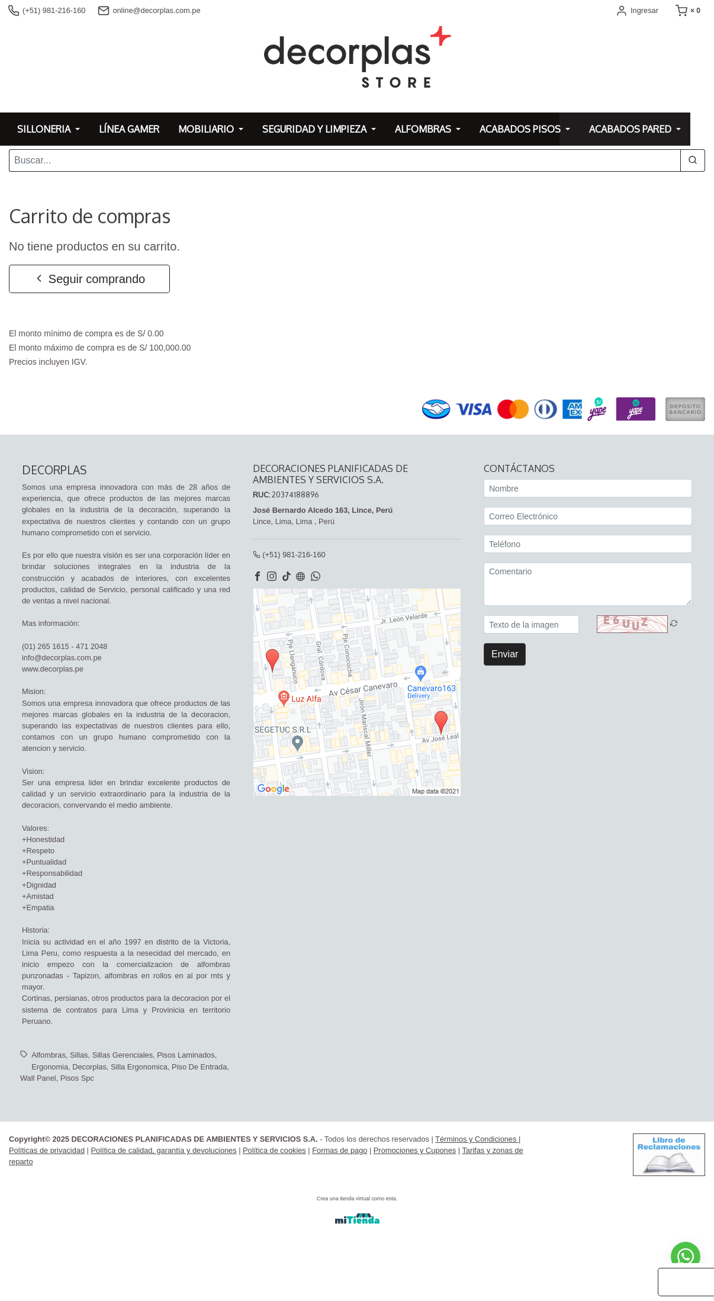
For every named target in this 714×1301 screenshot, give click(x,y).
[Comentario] (588, 585)
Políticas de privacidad (47, 1151)
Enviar (504, 655)
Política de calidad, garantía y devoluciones (163, 1151)
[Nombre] (588, 489)
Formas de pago (339, 1151)
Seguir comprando (89, 279)
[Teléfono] (588, 545)
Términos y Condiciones (477, 1139)
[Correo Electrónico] (588, 517)
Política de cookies (274, 1151)
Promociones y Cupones (415, 1151)
